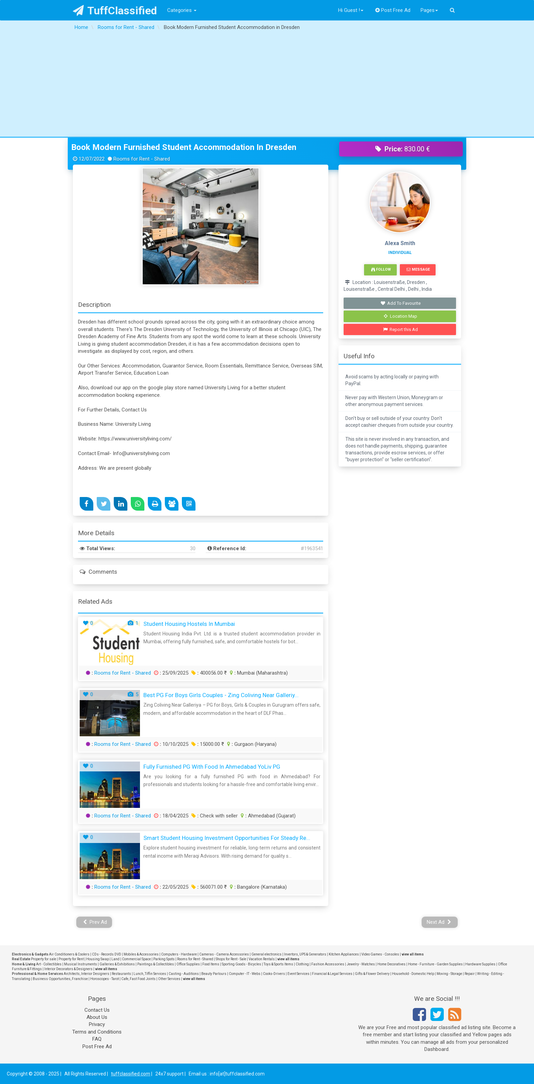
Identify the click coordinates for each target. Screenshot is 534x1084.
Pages (429, 10)
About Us (97, 1017)
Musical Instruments (80, 964)
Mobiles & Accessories (141, 954)
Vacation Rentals (262, 959)
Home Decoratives (391, 964)
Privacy (97, 1024)
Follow (381, 269)
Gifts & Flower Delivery (372, 974)
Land (115, 959)
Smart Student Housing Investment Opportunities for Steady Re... (226, 837)
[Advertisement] (267, 85)
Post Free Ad (393, 10)
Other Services (169, 979)
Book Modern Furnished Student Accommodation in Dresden (183, 147)
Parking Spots (164, 959)
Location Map (400, 316)
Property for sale (43, 959)
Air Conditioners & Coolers (69, 954)
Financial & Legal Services (332, 974)
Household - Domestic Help (413, 974)
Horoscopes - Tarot (104, 979)
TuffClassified (115, 10)
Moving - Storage (449, 974)
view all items (413, 954)
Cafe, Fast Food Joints (138, 979)
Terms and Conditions (97, 1032)
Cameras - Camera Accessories (224, 954)
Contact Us (97, 1010)
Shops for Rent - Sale (231, 959)
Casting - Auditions (184, 974)
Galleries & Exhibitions (117, 964)
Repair (470, 974)
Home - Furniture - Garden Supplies (435, 964)
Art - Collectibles (49, 964)
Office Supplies (188, 964)
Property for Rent (71, 959)
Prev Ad (95, 922)
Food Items (210, 964)
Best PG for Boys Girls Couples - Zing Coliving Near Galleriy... (221, 695)
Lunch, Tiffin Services (150, 974)
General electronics (266, 954)
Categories (182, 10)
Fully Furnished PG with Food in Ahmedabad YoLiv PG (211, 766)
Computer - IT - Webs (245, 974)
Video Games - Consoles (380, 954)
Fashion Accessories (327, 964)
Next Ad (439, 922)
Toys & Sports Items (278, 964)
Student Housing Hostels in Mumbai (189, 623)
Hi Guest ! (350, 10)
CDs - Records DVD (106, 954)
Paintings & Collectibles (155, 964)
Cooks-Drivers (274, 974)
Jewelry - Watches (361, 964)
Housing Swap (97, 959)
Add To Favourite (400, 303)
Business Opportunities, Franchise (60, 979)
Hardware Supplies (480, 964)
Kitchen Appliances (344, 954)
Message (418, 269)
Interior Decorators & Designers (68, 969)
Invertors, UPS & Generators (305, 954)
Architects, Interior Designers (86, 974)
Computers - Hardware (179, 954)
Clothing (302, 964)
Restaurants (121, 974)
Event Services (298, 974)
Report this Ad (400, 329)
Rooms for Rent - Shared (122, 673)
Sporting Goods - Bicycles (241, 964)
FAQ (96, 1039)
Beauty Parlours (213, 974)
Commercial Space (136, 959)
